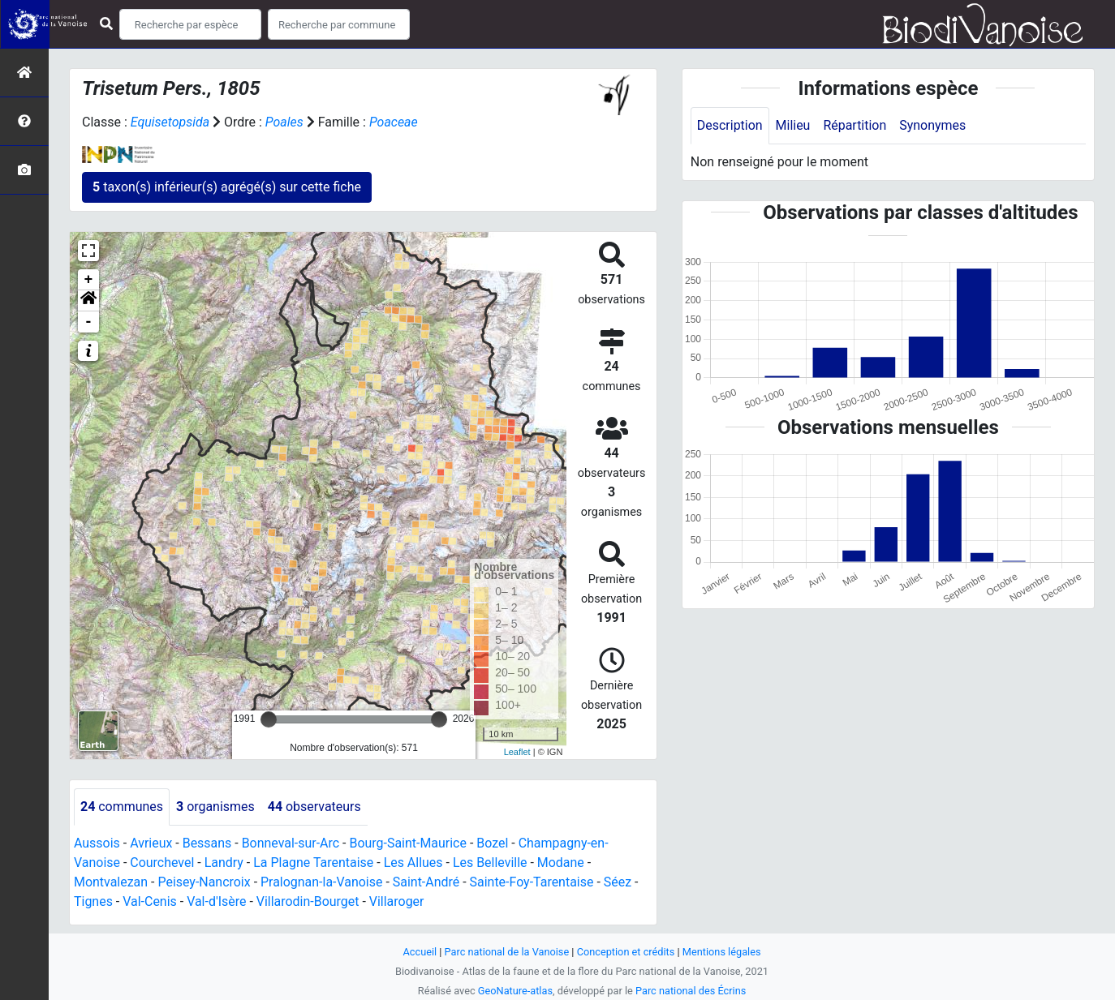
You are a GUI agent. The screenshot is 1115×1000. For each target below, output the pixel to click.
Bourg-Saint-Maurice (408, 843)
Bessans (207, 843)
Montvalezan (111, 882)
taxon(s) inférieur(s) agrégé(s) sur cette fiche (227, 187)
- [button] (88, 322)
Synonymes (933, 125)
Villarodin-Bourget (307, 901)
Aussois (97, 843)
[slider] (268, 719)
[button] (88, 300)
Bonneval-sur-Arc (291, 843)
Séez (618, 882)
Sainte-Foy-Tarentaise (533, 882)
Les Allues (414, 862)
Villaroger (397, 901)
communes (121, 806)
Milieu (793, 125)
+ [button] (88, 280)
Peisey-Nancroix (205, 882)
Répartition (855, 125)
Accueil (420, 952)
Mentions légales (721, 952)
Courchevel (162, 862)
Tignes (93, 901)
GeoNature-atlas (515, 991)
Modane (561, 862)
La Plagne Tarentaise (314, 862)
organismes (215, 806)
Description (730, 125)
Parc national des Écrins (691, 991)
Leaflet (517, 752)
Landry (223, 862)
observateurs (314, 806)
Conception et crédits (626, 952)
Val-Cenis (150, 901)
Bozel (494, 843)
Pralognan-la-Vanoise (322, 882)
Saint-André (427, 882)
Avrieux (151, 843)
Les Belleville (491, 862)
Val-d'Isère (217, 901)
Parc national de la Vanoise (506, 952)
